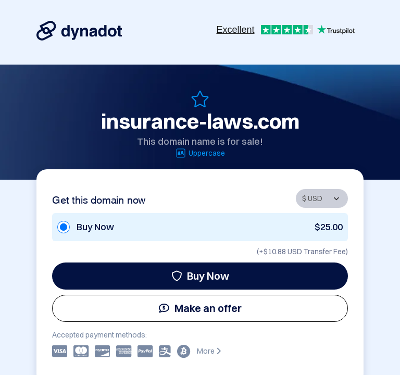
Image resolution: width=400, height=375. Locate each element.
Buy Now (200, 275)
